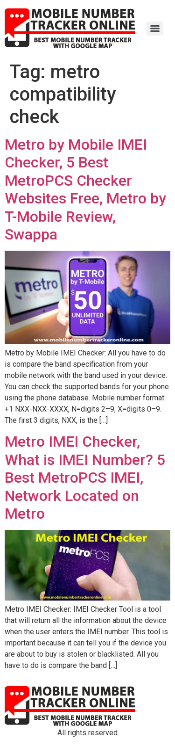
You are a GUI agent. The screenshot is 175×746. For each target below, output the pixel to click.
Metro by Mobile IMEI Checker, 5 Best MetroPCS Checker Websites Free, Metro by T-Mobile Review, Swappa (85, 189)
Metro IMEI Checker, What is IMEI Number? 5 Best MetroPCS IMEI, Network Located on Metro (85, 477)
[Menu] (155, 29)
